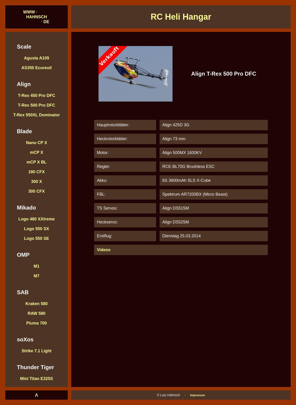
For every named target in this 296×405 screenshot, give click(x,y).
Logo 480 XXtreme (36, 219)
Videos (104, 249)
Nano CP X (36, 142)
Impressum (197, 395)
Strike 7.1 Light (36, 351)
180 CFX (36, 172)
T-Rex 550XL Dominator (36, 115)
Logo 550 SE (36, 238)
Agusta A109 (36, 58)
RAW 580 (36, 313)
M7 (36, 276)
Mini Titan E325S (36, 378)
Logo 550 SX (36, 228)
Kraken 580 (36, 303)
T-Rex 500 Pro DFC (36, 105)
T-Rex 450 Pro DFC (36, 95)
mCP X (36, 152)
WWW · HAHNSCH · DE (36, 17)
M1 (36, 266)
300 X (36, 181)
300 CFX (36, 191)
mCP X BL (37, 162)
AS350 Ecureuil (36, 67)
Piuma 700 (36, 323)
